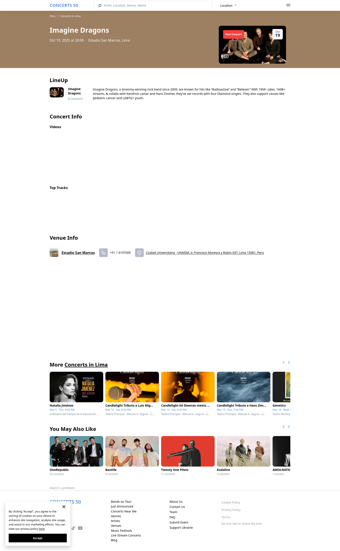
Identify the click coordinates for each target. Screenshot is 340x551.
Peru (52, 16)
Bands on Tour (121, 501)
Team (173, 512)
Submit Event (179, 522)
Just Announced (122, 506)
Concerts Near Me (123, 511)
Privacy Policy (230, 510)
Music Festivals (121, 530)
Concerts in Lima (70, 16)
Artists (115, 521)
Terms (225, 517)
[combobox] (228, 5)
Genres (116, 516)
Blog (114, 540)
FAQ (172, 517)
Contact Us (177, 507)
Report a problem (62, 488)
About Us (176, 501)
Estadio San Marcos (78, 252)
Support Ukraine (181, 527)
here (42, 529)
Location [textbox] (226, 5)
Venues (116, 526)
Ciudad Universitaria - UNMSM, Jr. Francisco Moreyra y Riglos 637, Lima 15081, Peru (205, 252)
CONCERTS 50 (64, 5)
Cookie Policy (230, 502)
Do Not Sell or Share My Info (241, 524)
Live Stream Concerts (126, 535)
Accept (37, 538)
